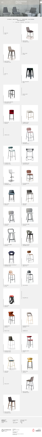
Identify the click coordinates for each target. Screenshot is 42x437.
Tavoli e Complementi (31, 19)
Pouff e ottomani (27, 22)
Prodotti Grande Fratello (21, 20)
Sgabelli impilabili (17, 22)
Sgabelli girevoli (22, 22)
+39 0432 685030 (15, 432)
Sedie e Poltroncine (15, 19)
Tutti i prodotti (9, 19)
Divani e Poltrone (24, 19)
